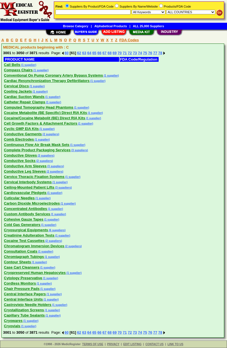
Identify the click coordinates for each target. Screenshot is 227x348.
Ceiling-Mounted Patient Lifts (29, 187)
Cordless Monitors (20, 283)
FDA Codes (129, 40)
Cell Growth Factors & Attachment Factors (40, 123)
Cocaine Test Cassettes (24, 241)
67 (104, 53)
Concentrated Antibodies (25, 209)
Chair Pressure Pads (22, 289)
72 (130, 53)
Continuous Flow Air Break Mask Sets (37, 145)
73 (135, 53)
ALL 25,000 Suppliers (148, 26)
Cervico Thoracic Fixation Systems (34, 177)
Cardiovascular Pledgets (25, 193)
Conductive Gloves (20, 155)
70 (120, 53)
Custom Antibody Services (27, 214)
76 (150, 53)
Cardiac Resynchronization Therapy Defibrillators (47, 81)
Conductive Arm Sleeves (25, 166)
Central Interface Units (23, 299)
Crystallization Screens (24, 310)
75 (145, 53)
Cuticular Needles (19, 198)
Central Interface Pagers (25, 294)
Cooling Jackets (18, 91)
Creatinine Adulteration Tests (29, 235)
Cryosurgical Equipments (26, 230)
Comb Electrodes (19, 139)
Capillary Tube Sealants (24, 315)
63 (84, 53)
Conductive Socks (20, 161)
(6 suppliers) (56, 230)
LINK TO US (175, 344)
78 (160, 53)
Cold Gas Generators (22, 225)
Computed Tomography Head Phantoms (38, 107)
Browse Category (75, 26)
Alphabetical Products (110, 26)
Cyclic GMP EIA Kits (21, 129)
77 (155, 53)
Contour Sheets (17, 262)
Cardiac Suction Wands (24, 97)
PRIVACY (113, 344)
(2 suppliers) (50, 134)
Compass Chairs (18, 70)
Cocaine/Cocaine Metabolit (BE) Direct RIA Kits (44, 118)
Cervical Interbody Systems (28, 182)
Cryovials (12, 326)
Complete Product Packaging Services (37, 150)
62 (79, 53)
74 (140, 53)
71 (125, 53)
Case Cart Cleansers (21, 267)
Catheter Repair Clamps (24, 102)
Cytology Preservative (23, 278)
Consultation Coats (20, 251)
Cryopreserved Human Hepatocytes (35, 273)
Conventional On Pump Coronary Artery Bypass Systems (53, 75)
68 (110, 53)
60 (66, 53)
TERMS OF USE (92, 344)
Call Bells (12, 65)
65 (94, 53)
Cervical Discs (16, 86)
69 (115, 53)
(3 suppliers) (79, 150)
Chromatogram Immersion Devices (34, 246)
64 (89, 53)
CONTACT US (154, 344)
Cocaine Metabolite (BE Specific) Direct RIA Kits (45, 113)
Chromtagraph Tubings (24, 257)
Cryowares (13, 321)
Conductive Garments (23, 134)
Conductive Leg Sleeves (25, 171)
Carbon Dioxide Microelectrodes (32, 203)
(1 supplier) (28, 65)
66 (99, 53)
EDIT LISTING (132, 344)
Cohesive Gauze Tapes (23, 219)
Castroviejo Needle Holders (27, 305)
